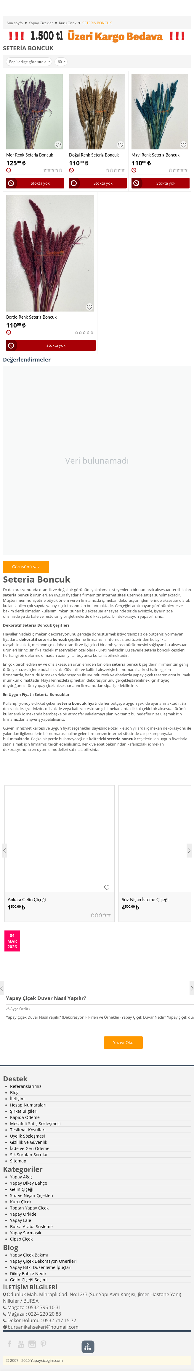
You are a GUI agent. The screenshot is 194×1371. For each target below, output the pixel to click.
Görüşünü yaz (26, 567)
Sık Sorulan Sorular (29, 1154)
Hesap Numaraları (28, 1105)
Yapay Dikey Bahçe (28, 1183)
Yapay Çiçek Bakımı (29, 1255)
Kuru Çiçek (67, 22)
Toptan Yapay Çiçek (29, 1208)
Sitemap (18, 1161)
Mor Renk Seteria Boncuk (29, 154)
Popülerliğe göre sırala (29, 61)
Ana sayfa (15, 22)
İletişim (17, 1098)
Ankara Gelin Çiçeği (27, 899)
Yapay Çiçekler (41, 22)
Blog (14, 1092)
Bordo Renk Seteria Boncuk (31, 317)
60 (61, 61)
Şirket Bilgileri (24, 1111)
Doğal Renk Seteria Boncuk (94, 154)
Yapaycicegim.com (47, 1360)
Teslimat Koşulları (28, 1130)
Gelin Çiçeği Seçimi (29, 1280)
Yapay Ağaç (21, 1177)
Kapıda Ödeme (25, 1117)
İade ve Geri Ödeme (29, 1148)
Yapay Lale (20, 1220)
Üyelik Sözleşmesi (27, 1136)
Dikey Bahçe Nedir (28, 1273)
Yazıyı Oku (123, 1042)
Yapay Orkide (23, 1214)
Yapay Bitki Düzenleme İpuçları (41, 1267)
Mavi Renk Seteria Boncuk (155, 154)
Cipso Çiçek (21, 1239)
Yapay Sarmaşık (25, 1232)
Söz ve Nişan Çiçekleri (31, 1195)
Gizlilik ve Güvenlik (28, 1142)
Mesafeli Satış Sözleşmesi (35, 1123)
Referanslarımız (25, 1086)
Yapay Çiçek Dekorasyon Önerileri (43, 1261)
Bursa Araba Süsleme (31, 1226)
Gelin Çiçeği (21, 1189)
